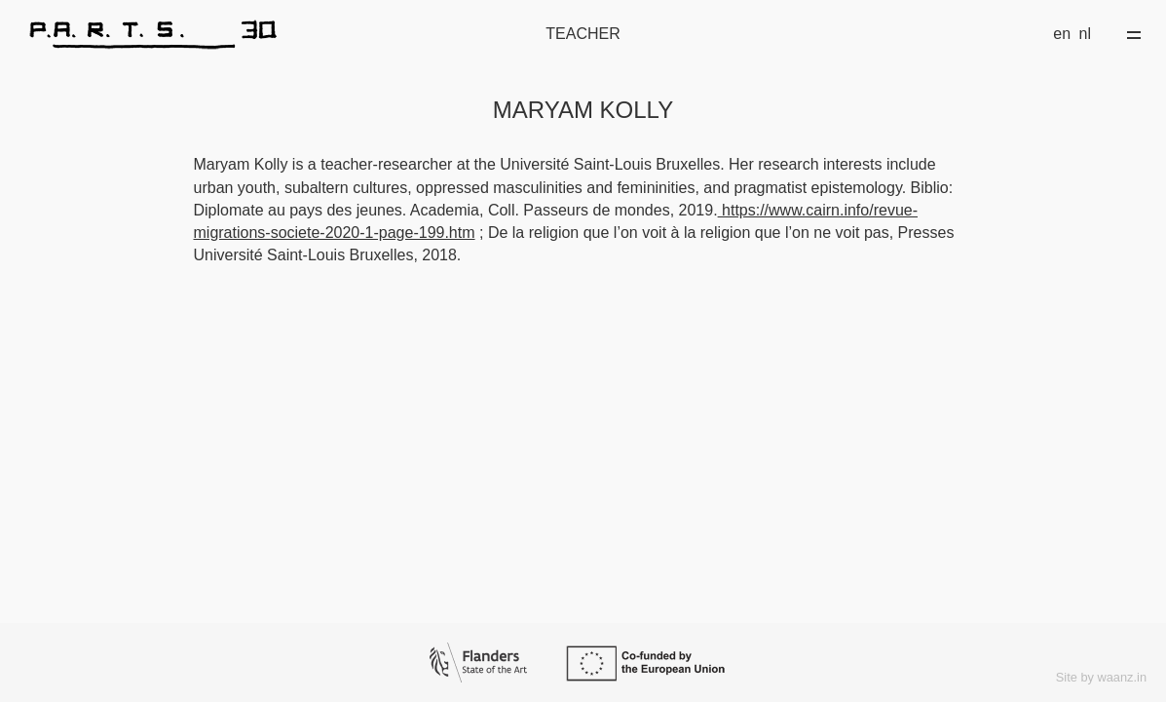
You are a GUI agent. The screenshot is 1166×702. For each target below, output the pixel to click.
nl (1085, 33)
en (1062, 33)
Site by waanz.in (1101, 677)
